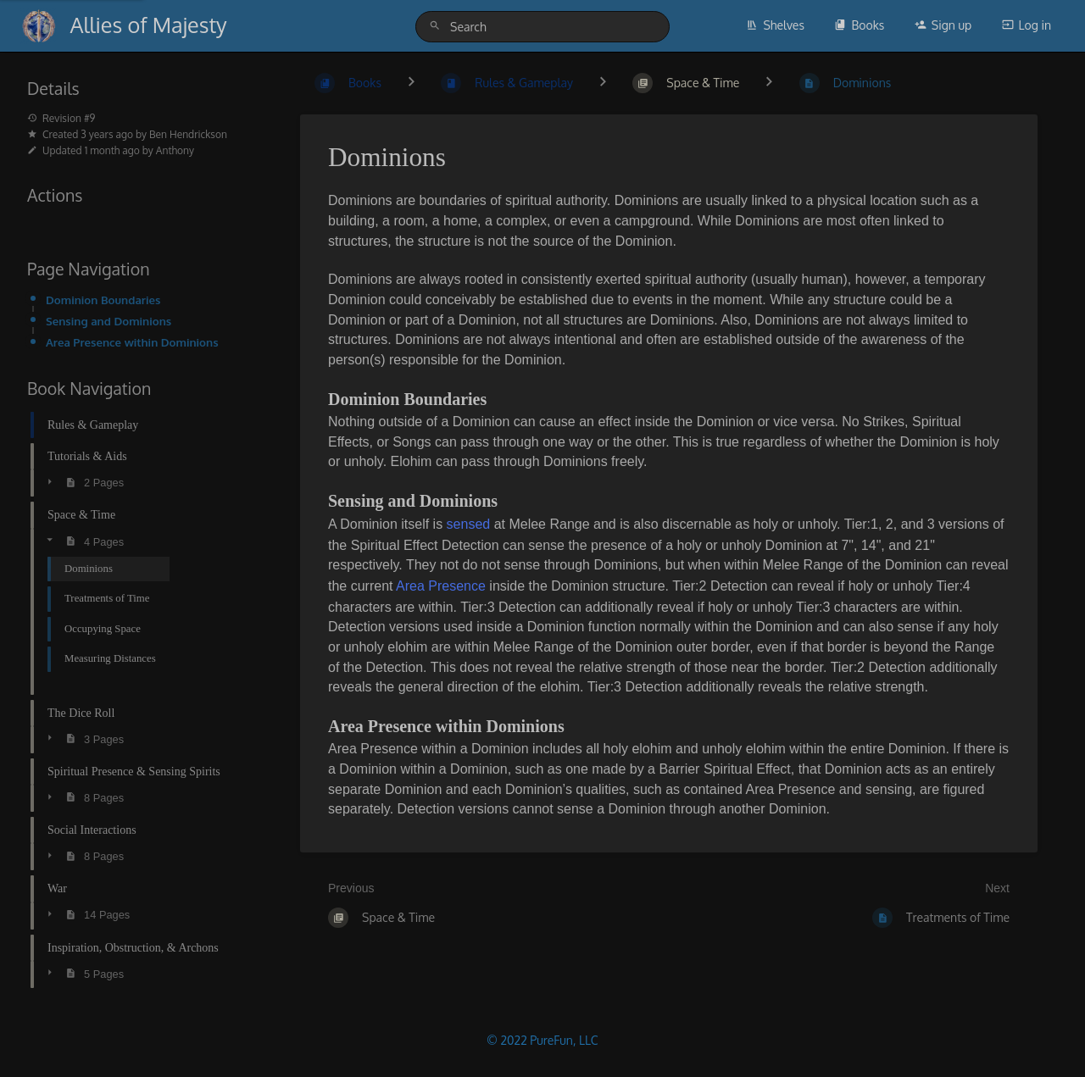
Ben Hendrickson (188, 134)
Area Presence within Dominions (132, 342)
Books (859, 25)
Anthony (175, 150)
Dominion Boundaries (103, 299)
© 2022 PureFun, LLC (542, 1040)
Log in (1026, 25)
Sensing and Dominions (108, 321)
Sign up (943, 25)
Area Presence (442, 586)
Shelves (775, 25)
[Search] (437, 26)
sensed (469, 524)
